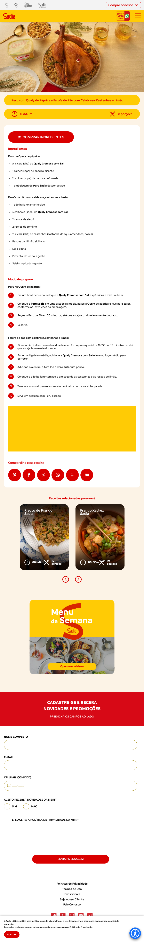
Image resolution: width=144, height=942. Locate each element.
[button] (65, 579)
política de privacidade (48, 819)
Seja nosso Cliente (72, 899)
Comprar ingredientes (41, 137)
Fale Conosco (72, 904)
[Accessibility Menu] (135, 933)
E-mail (8, 757)
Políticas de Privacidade (72, 883)
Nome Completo (16, 737)
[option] (44, 537)
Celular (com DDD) (17, 777)
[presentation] (35, 838)
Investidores (72, 894)
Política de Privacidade (81, 927)
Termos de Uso (72, 889)
